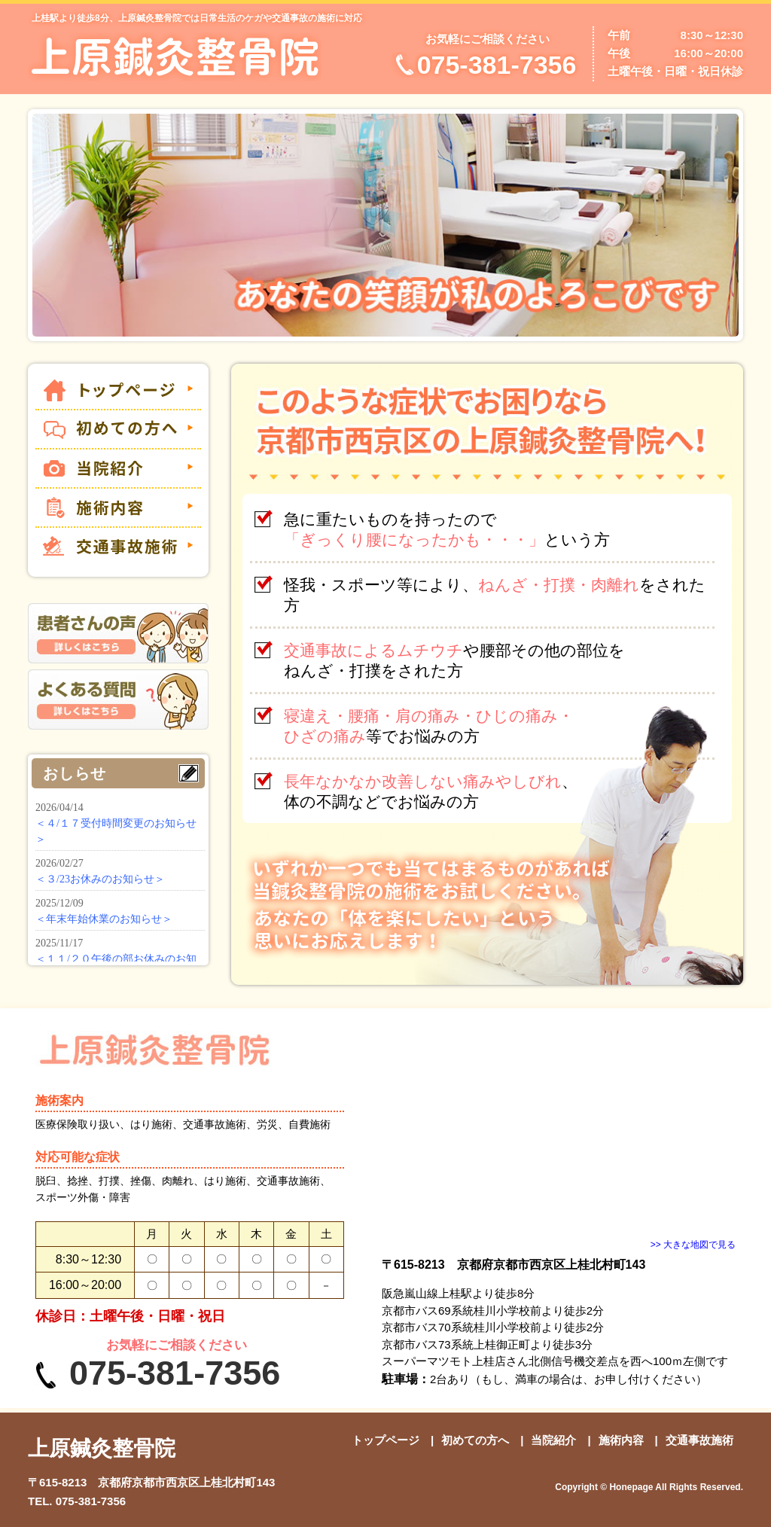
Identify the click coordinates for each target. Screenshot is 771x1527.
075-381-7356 (91, 1501)
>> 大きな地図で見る (693, 1244)
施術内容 (621, 1440)
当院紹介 (553, 1440)
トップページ (385, 1440)
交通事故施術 (699, 1440)
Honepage (631, 1487)
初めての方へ (475, 1440)
